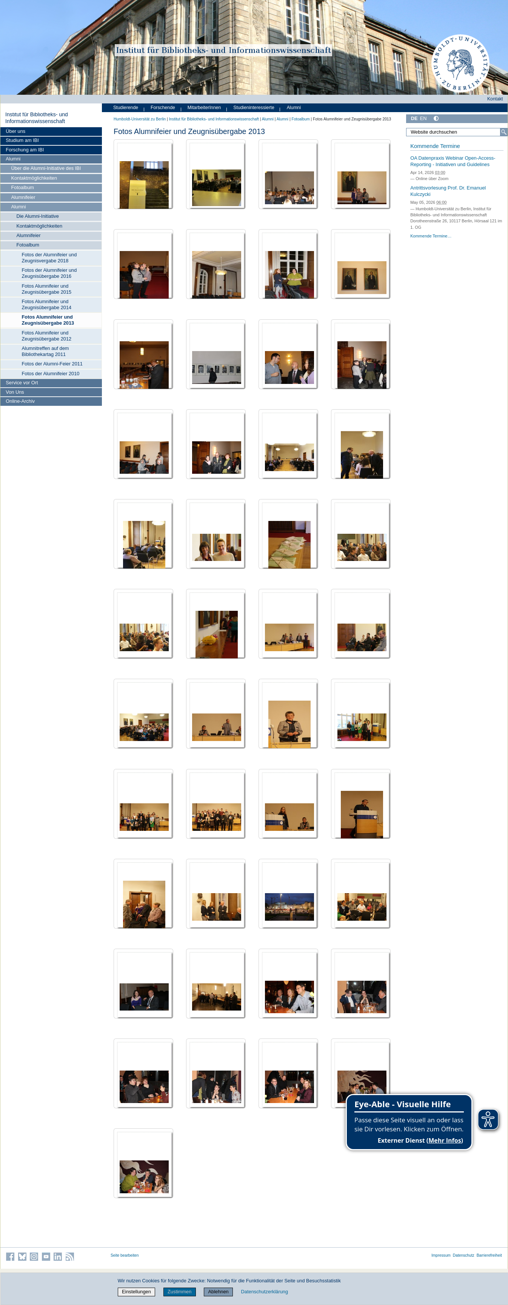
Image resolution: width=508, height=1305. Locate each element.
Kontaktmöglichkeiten (34, 178)
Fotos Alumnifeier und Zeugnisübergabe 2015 (47, 289)
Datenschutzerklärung (264, 1291)
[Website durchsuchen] (457, 132)
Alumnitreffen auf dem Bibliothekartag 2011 (45, 351)
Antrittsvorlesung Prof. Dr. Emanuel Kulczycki (448, 191)
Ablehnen (218, 1291)
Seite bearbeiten (125, 1255)
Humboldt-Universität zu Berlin (140, 119)
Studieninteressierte (253, 107)
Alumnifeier (23, 197)
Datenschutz (463, 1255)
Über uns (15, 131)
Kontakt (495, 99)
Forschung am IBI (25, 150)
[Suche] (504, 132)
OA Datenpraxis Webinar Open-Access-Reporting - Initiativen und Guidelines (452, 161)
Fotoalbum (22, 187)
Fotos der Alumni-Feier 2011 (52, 364)
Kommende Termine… (430, 236)
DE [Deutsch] (414, 118)
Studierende (125, 107)
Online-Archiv (20, 401)
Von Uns (15, 392)
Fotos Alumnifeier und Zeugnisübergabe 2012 (47, 336)
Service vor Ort (22, 382)
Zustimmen (179, 1291)
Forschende (163, 107)
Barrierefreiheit (489, 1255)
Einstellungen (136, 1291)
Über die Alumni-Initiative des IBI (46, 168)
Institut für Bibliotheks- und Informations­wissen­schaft (36, 117)
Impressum (441, 1255)
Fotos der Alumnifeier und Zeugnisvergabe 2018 (49, 257)
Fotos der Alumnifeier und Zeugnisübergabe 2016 (49, 273)
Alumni (13, 159)
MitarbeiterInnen (204, 107)
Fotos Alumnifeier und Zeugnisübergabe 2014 (47, 304)
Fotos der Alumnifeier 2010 (51, 373)
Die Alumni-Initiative (37, 216)
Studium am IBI (22, 140)
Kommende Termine (435, 146)
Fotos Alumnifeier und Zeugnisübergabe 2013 (48, 320)
